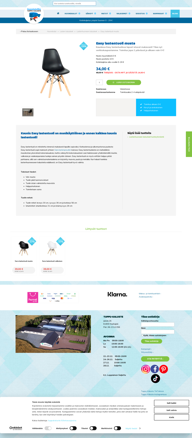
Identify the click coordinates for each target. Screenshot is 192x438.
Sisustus (140, 13)
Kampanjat (158, 13)
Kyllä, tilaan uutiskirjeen (155, 335)
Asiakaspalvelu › (146, 296)
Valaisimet (121, 13)
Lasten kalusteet (66, 31)
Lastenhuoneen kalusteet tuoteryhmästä (146, 137)
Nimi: (143, 328)
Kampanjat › (146, 349)
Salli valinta (172, 415)
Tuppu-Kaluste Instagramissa (154, 394)
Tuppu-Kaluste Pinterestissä (153, 400)
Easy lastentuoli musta (110, 31)
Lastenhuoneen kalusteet (87, 31)
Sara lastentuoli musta (23, 261)
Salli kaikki (171, 408)
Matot (104, 13)
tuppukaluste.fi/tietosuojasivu (62, 425)
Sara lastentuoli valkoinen (52, 261)
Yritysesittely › (147, 352)
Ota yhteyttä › (155, 359)
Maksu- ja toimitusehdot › (150, 293)
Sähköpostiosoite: (150, 321)
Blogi (175, 13)
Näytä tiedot (131, 433)
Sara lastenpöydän (62, 150)
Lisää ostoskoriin (124, 82)
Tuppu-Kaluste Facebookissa (153, 397)
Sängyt (89, 13)
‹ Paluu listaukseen (29, 31)
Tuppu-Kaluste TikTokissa (152, 391)
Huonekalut (71, 13)
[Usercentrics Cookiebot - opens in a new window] (16, 433)
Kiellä (171, 422)
